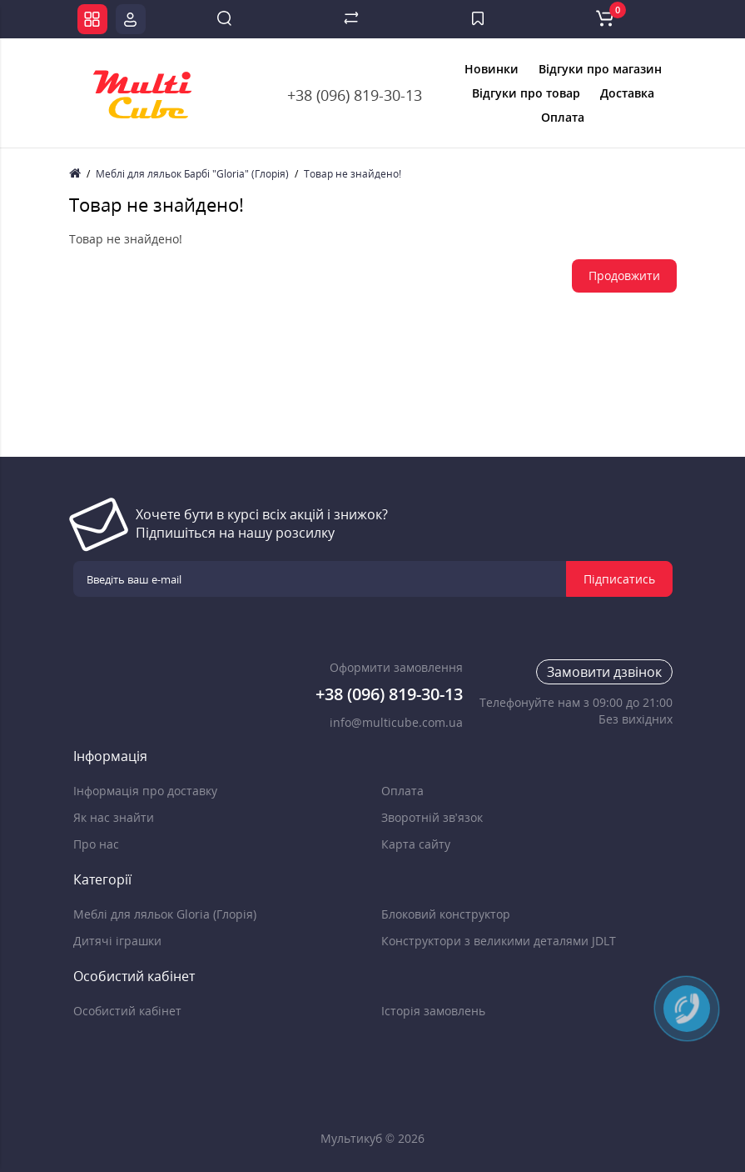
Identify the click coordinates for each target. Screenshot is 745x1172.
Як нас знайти (113, 817)
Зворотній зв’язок (432, 817)
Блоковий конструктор (445, 914)
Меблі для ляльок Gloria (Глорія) (164, 914)
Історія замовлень (433, 1011)
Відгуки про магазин (600, 69)
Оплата (562, 117)
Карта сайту (415, 844)
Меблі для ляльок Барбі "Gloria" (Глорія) (192, 174)
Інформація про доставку (145, 791)
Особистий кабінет (127, 1011)
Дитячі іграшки (117, 941)
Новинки (491, 69)
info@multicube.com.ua (396, 722)
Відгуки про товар (526, 93)
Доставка (627, 93)
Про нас (96, 844)
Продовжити (624, 275)
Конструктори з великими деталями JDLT (498, 941)
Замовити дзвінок (604, 672)
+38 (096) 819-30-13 (354, 95)
